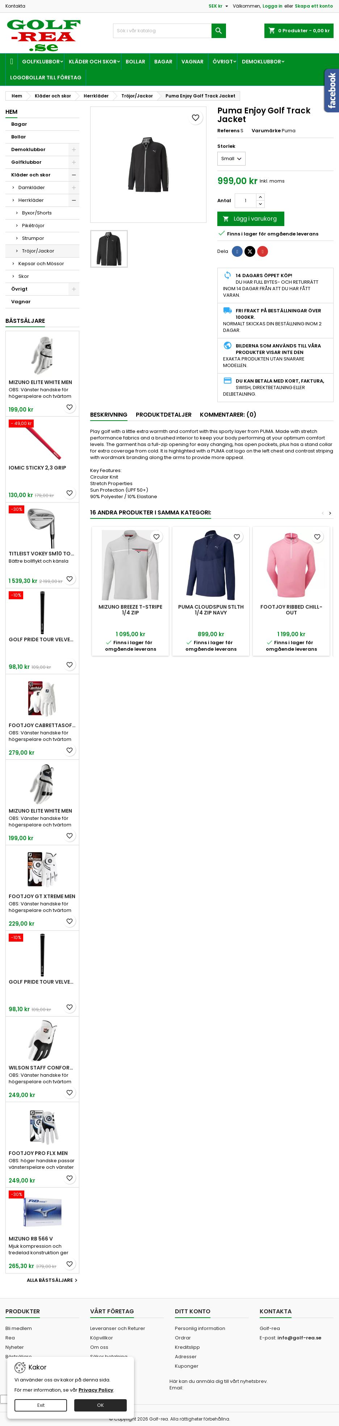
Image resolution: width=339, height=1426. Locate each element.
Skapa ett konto (314, 6)
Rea (10, 1337)
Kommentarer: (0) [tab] (228, 414)
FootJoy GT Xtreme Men (42, 896)
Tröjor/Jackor (38, 250)
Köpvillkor (101, 1337)
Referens (228, 131)
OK (100, 1405)
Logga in (272, 6)
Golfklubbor (41, 61)
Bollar (135, 61)
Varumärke (266, 131)
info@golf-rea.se (299, 1337)
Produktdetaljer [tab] (164, 414)
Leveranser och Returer (117, 1328)
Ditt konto (192, 1311)
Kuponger (186, 1366)
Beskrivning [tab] (108, 414)
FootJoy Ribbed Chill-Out (291, 609)
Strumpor (33, 238)
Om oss (99, 1347)
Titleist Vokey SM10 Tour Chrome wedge (42, 553)
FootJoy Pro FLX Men (38, 1153)
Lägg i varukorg (250, 218)
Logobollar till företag (45, 77)
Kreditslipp (187, 1347)
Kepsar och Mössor (41, 263)
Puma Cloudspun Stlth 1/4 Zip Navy (211, 609)
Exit (41, 1405)
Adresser (186, 1356)
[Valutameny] (219, 6)
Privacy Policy (96, 1390)
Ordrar (183, 1337)
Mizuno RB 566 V (31, 1239)
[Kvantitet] (245, 200)
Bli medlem (18, 1328)
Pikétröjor (33, 225)
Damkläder (31, 187)
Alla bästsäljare (53, 1280)
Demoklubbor (261, 61)
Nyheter (14, 1347)
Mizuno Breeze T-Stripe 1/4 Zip (130, 609)
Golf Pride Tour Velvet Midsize (42, 982)
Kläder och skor (93, 61)
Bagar (163, 61)
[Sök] (169, 31)
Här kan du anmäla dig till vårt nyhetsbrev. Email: (219, 1384)
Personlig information (200, 1328)
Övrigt (223, 61)
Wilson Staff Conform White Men (42, 1068)
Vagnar (192, 61)
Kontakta (15, 6)
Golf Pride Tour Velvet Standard (42, 639)
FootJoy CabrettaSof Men (42, 725)
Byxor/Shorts (37, 212)
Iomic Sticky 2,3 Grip (37, 468)
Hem (11, 112)
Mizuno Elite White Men (40, 382)
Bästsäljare (25, 321)
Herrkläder (31, 200)
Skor (23, 276)
